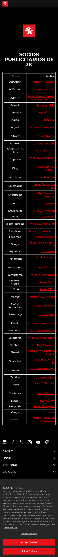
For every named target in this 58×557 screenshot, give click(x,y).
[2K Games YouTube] (38, 442)
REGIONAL (29, 465)
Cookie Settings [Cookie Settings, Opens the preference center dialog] (29, 537)
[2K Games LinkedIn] (4, 442)
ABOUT (29, 451)
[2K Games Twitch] (47, 442)
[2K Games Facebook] (13, 442)
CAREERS (29, 472)
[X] (21, 442)
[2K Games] (5, 4)
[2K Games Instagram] (30, 442)
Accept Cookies (29, 546)
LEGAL (29, 458)
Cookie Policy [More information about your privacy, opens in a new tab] (10, 531)
